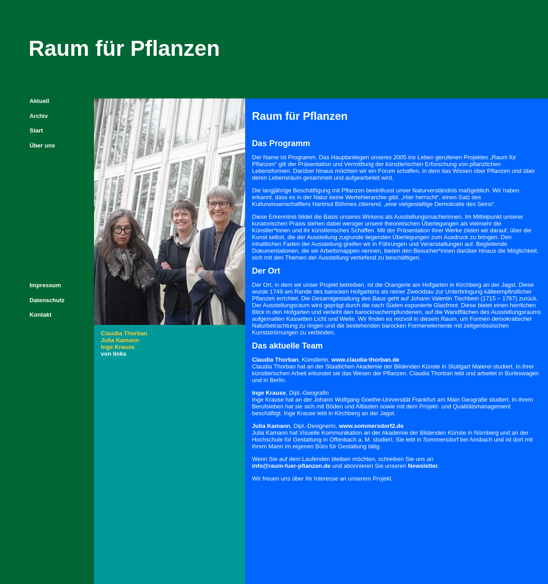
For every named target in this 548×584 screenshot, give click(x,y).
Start (36, 130)
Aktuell (39, 101)
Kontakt (40, 314)
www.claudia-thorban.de (365, 359)
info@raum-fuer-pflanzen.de (291, 465)
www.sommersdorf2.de (371, 425)
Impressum (45, 285)
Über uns (42, 145)
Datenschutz (47, 300)
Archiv (39, 116)
